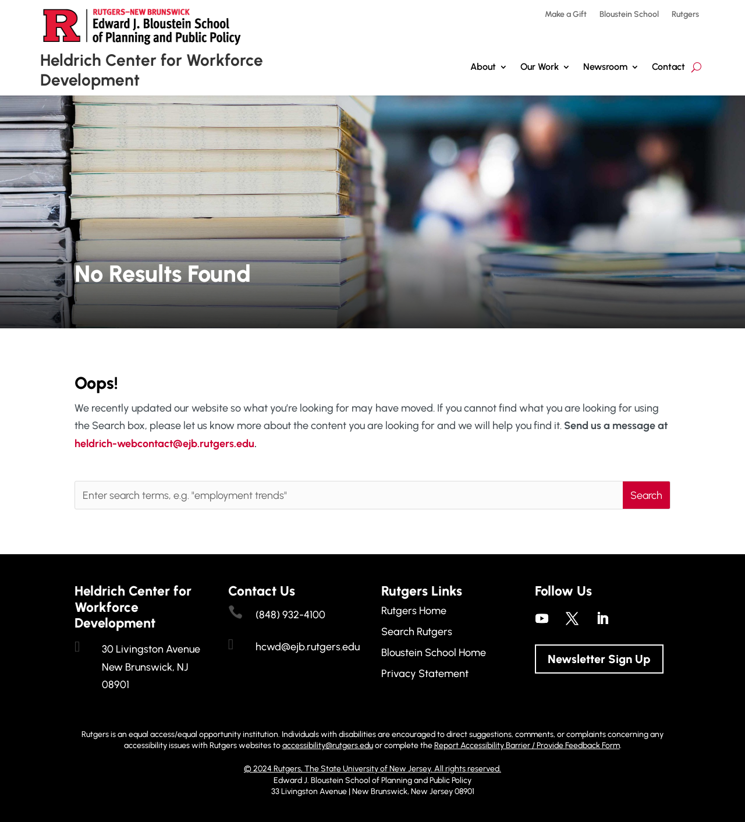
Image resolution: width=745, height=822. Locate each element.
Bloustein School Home (433, 652)
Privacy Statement (425, 673)
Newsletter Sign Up (599, 659)
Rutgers (685, 14)
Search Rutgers (416, 631)
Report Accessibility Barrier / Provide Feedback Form (527, 745)
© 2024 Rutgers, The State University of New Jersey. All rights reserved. (372, 769)
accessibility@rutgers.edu (327, 745)
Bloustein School (629, 14)
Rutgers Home (413, 610)
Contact (668, 66)
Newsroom (605, 66)
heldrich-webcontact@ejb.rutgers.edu (164, 443)
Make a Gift (566, 14)
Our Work (539, 66)
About (483, 66)
